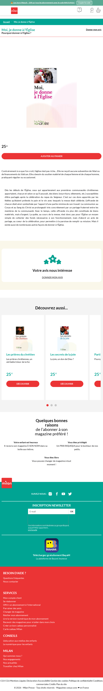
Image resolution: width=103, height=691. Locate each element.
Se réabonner (9, 601)
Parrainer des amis (12, 608)
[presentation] (48, 519)
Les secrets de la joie (63, 354)
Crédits (52, 684)
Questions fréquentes (13, 578)
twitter (70, 494)
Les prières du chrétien (20, 354)
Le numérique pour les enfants (18, 644)
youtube (63, 494)
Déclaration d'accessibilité (38, 681)
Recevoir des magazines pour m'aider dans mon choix (29, 622)
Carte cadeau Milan (12, 629)
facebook (56, 494)
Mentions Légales (18, 681)
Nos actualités (10, 662)
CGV (2, 681)
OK (71, 511)
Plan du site (61, 684)
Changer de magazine (13, 611)
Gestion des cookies (59, 681)
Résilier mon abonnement (15, 615)
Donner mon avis (93, 29)
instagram (50, 494)
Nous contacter (10, 581)
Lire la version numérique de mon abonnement (25, 618)
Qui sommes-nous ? (12, 655)
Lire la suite (32, 530)
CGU (7, 681)
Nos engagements (11, 659)
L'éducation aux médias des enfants (20, 640)
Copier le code (84, 3)
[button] (92, 10)
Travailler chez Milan (13, 666)
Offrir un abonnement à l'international (22, 604)
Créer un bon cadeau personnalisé (19, 625)
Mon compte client (12, 598)
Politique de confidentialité (81, 681)
